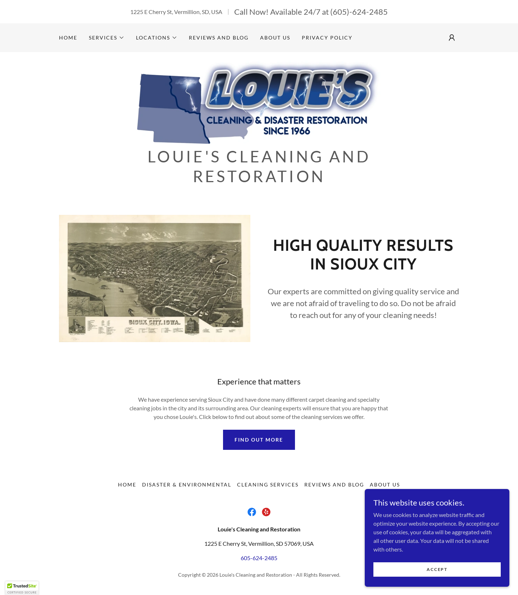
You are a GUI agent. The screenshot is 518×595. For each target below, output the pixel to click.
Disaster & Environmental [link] (186, 487)
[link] (259, 102)
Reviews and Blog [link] (219, 37)
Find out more (259, 442)
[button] (106, 37)
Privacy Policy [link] (327, 37)
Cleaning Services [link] (268, 487)
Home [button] (127, 487)
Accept (437, 569)
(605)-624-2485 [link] (359, 12)
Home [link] (68, 37)
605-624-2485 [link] (259, 560)
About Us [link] (275, 37)
